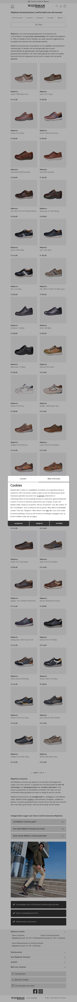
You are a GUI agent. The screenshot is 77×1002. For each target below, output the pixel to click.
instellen (59, 523)
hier (47, 511)
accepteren (18, 523)
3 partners (40, 496)
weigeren (39, 523)
